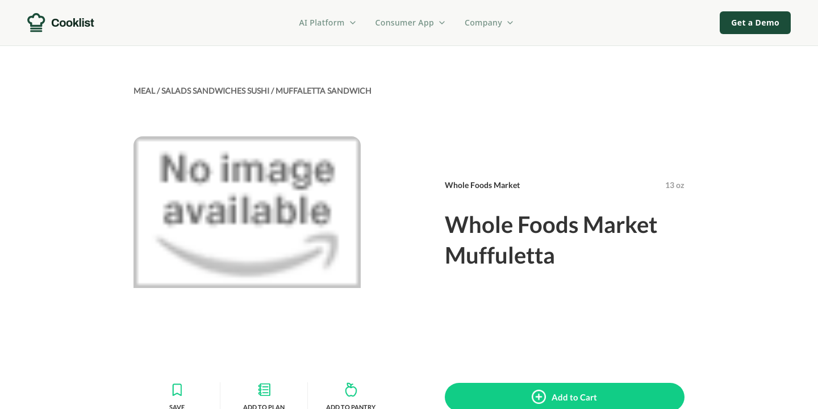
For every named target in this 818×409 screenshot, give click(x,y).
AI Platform (328, 22)
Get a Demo (755, 22)
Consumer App (410, 22)
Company (490, 22)
